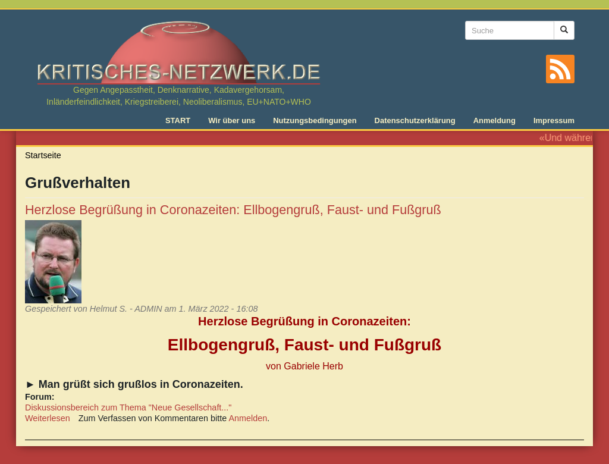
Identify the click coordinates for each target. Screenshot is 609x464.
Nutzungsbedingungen (314, 120)
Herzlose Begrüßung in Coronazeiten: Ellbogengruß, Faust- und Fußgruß (233, 209)
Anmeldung (494, 120)
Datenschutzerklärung (415, 120)
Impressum (554, 120)
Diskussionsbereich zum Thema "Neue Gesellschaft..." (128, 407)
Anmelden (248, 418)
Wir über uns (231, 120)
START (177, 120)
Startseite (43, 155)
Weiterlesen (47, 418)
